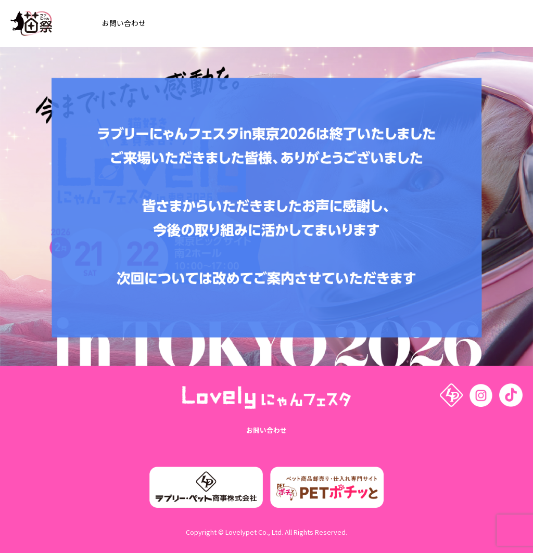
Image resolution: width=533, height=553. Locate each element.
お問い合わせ (266, 430)
